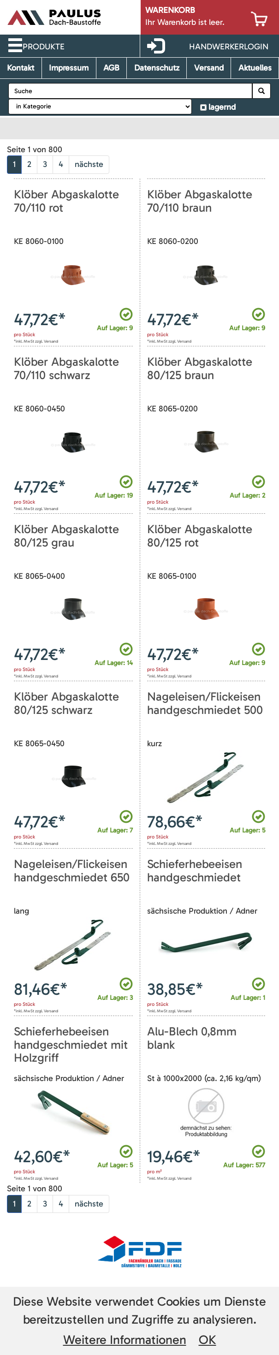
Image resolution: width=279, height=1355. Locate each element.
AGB (111, 68)
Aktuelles (255, 68)
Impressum (69, 68)
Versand (209, 68)
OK (207, 1339)
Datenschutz (156, 68)
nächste (89, 164)
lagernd (222, 107)
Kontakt (20, 68)
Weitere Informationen (124, 1339)
